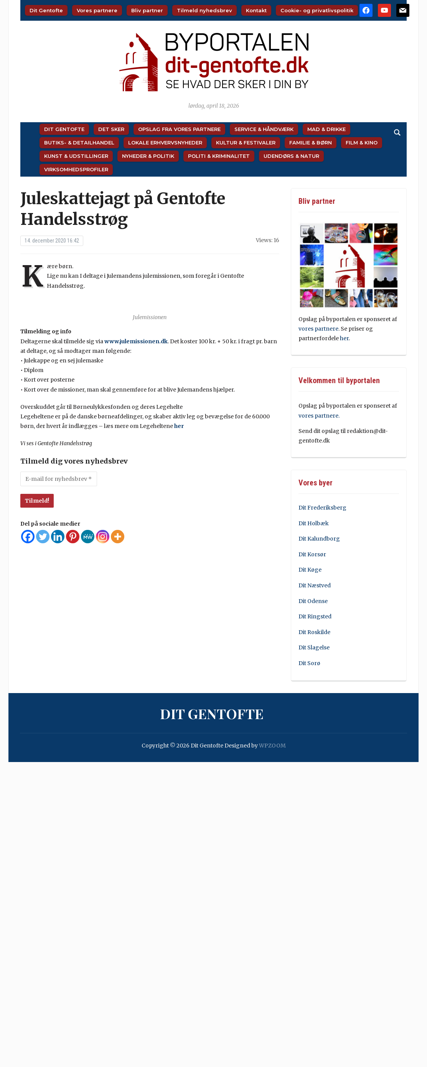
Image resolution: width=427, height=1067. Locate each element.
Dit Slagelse (314, 647)
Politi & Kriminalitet (219, 156)
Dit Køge (309, 569)
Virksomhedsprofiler (76, 169)
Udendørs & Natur (291, 156)
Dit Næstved (314, 585)
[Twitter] (42, 536)
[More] (117, 536)
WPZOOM (272, 745)
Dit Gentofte (46, 10)
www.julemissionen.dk (136, 341)
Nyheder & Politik (148, 156)
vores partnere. (319, 415)
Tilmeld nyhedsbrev (204, 10)
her (179, 426)
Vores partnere (97, 10)
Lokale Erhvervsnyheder (165, 142)
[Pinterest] (72, 536)
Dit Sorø (309, 663)
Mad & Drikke (326, 129)
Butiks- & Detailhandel (79, 142)
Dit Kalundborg (319, 538)
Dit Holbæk (313, 523)
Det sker (111, 129)
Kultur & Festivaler (245, 142)
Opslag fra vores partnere (179, 129)
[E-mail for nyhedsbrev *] (58, 479)
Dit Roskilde (314, 632)
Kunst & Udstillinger (76, 156)
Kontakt (256, 10)
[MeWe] (87, 536)
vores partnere (318, 328)
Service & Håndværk (263, 129)
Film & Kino (362, 142)
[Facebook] (28, 536)
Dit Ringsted (314, 616)
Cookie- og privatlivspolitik (316, 10)
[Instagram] (102, 536)
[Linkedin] (57, 536)
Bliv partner (147, 10)
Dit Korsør (312, 554)
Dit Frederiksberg (322, 507)
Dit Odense (313, 601)
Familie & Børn (310, 142)
